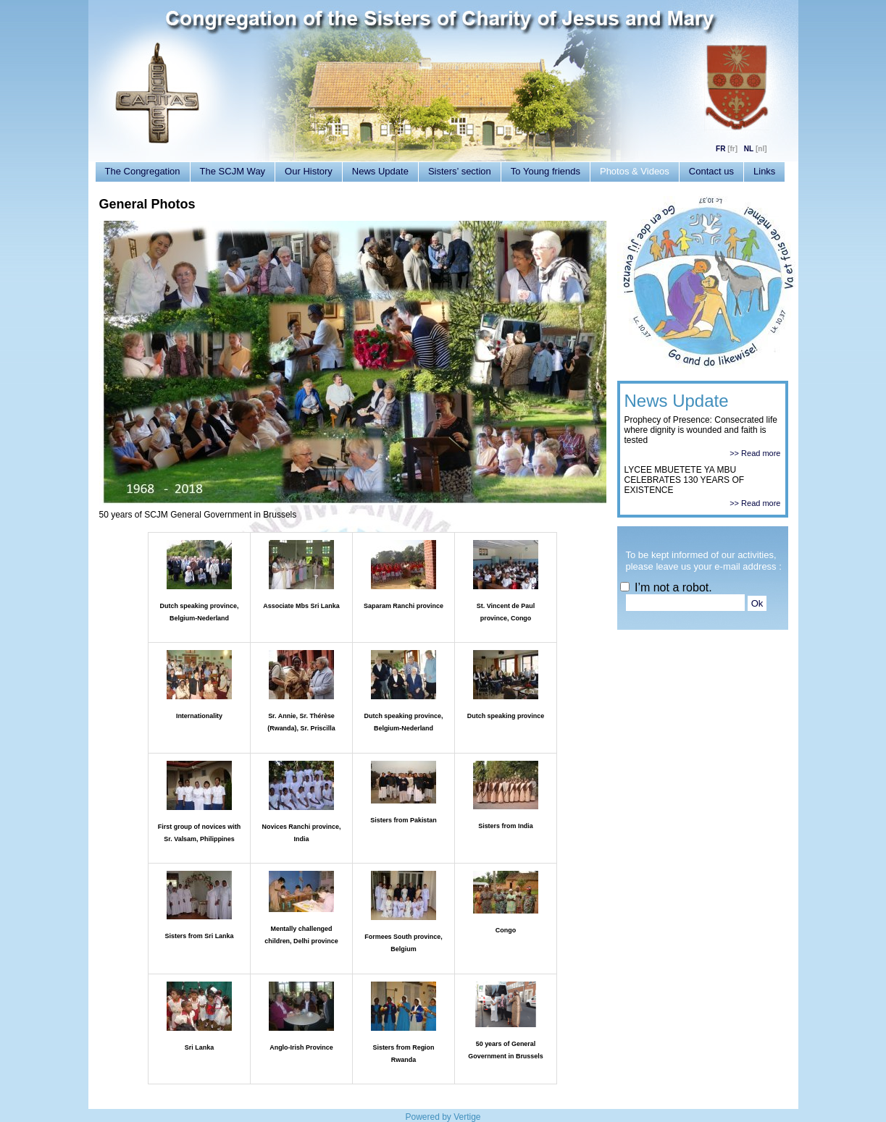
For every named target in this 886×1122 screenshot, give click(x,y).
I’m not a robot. (666, 587)
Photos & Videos (634, 171)
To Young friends (545, 171)
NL (748, 149)
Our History (309, 171)
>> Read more (755, 453)
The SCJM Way (233, 171)
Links (764, 171)
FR (720, 149)
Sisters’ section (459, 171)
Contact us (711, 171)
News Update (380, 171)
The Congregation (142, 171)
